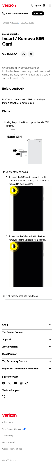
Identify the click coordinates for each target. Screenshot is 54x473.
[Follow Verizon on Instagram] (21, 383)
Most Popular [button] (9, 354)
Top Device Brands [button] (12, 332)
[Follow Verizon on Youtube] (15, 383)
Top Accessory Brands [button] (14, 361)
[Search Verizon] (31, 5)
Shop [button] (5, 324)
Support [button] (6, 339)
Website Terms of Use (12, 449)
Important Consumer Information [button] (20, 368)
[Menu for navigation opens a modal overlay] (50, 5)
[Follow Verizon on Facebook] (3, 383)
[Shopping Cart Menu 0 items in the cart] (44, 5)
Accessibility (7, 435)
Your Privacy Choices (14, 429)
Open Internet (8, 442)
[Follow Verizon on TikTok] (26, 383)
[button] (23, 54)
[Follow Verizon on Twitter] (9, 383)
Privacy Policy (8, 422)
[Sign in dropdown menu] (37, 5)
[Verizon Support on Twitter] (3, 396)
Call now (38, 13)
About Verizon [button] (10, 346)
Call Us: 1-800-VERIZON (17, 13)
